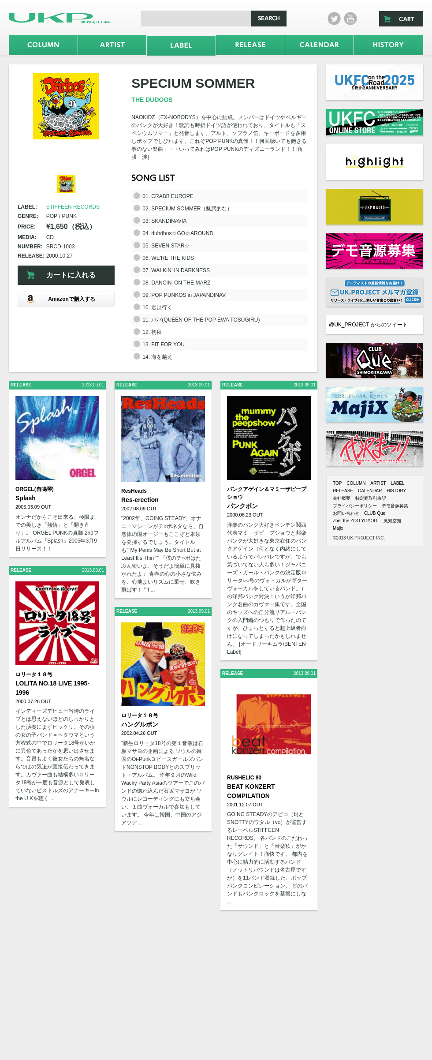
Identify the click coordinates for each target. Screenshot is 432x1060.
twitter (334, 18)
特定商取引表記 (370, 498)
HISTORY (396, 490)
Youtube (350, 18)
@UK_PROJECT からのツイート (368, 325)
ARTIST (378, 483)
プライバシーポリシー (355, 505)
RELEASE (343, 490)
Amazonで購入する (60, 299)
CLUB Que (374, 513)
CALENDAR (370, 490)
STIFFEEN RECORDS (73, 207)
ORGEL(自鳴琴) (34, 489)
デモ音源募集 (395, 505)
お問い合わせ (346, 513)
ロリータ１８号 (33, 674)
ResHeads (134, 491)
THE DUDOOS (151, 99)
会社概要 (341, 498)
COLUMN (355, 483)
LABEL (397, 483)
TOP (337, 483)
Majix (338, 528)
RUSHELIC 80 (244, 778)
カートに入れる (71, 275)
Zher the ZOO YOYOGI (356, 520)
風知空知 (392, 520)
